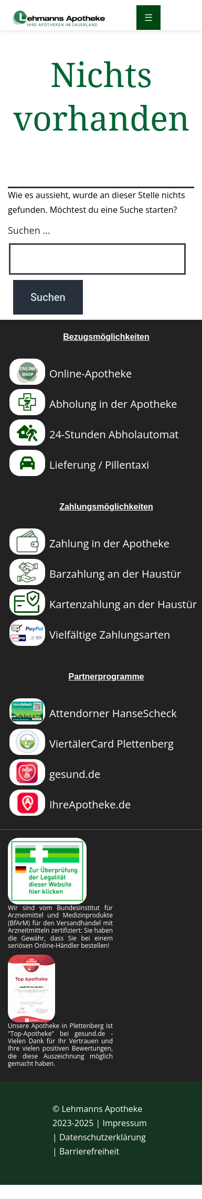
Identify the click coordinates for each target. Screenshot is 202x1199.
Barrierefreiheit (89, 1151)
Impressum (124, 1123)
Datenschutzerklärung (102, 1137)
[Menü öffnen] (148, 17)
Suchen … (29, 230)
